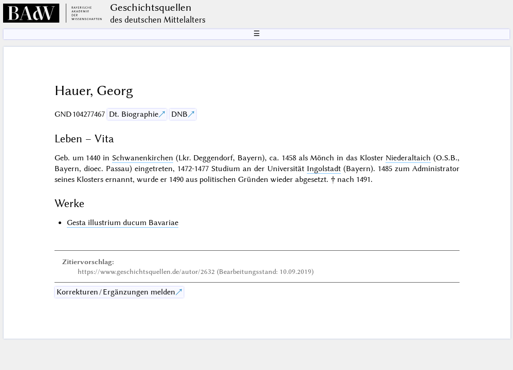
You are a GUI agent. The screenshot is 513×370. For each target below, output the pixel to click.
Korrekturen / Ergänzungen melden (116, 292)
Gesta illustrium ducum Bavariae (122, 222)
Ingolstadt (324, 168)
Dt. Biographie (133, 114)
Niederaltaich (408, 157)
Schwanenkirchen (142, 157)
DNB (179, 114)
